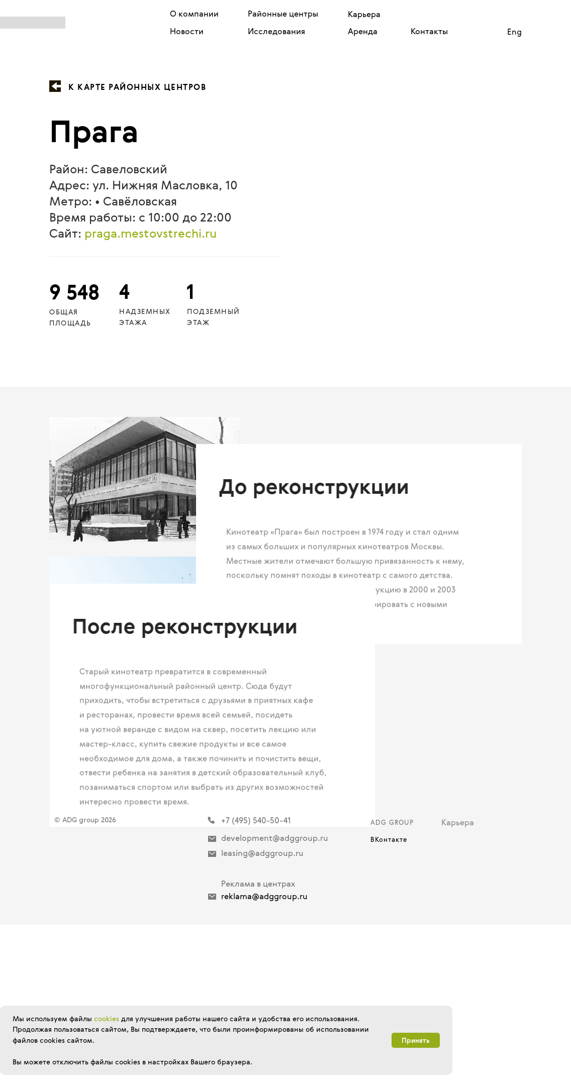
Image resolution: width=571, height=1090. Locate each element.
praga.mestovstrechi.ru (150, 233)
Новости (187, 31)
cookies (106, 1018)
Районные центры (283, 13)
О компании (194, 13)
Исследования (276, 31)
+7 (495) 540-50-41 (256, 985)
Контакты (429, 31)
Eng (514, 31)
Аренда (362, 31)
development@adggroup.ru (274, 1003)
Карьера (364, 14)
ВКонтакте (388, 1004)
